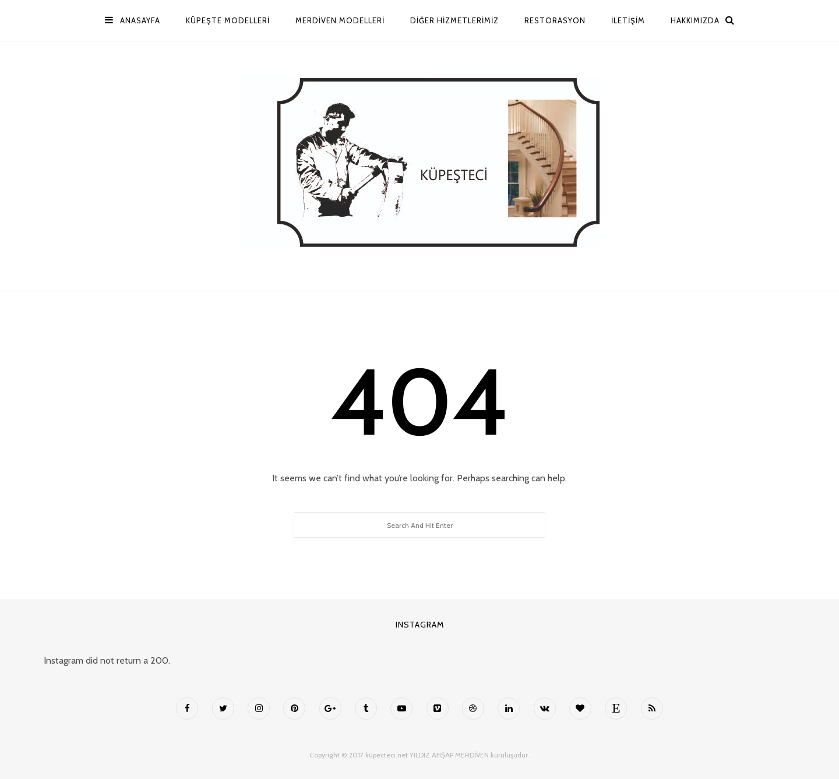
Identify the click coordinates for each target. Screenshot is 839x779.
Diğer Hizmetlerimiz (454, 20)
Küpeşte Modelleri (228, 20)
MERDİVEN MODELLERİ (340, 20)
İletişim (628, 20)
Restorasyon (555, 20)
